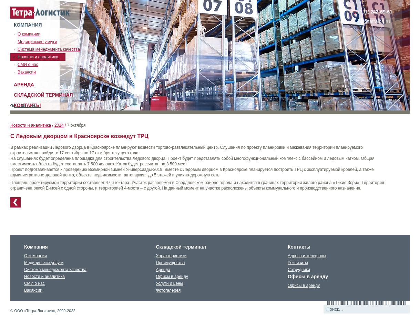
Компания (28, 25)
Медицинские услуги (43, 262)
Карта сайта (33, 105)
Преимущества (170, 262)
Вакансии (33, 290)
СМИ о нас (34, 283)
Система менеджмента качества (55, 269)
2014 (59, 125)
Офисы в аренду (172, 276)
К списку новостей (15, 202)
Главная (12, 105)
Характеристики (171, 255)
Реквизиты (298, 262)
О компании (35, 255)
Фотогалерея (168, 290)
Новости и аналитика (30, 125)
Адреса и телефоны (307, 255)
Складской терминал (43, 95)
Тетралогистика (40, 13)
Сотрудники (299, 269)
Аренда (24, 84)
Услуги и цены (169, 283)
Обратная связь (23, 105)
